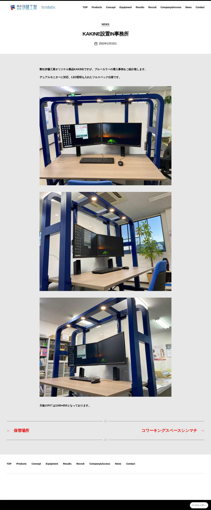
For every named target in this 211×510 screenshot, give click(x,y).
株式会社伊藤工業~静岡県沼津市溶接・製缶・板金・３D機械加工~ (44, 505)
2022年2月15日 (108, 43)
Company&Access (171, 7)
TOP (85, 7)
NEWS (105, 24)
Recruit (152, 7)
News (188, 7)
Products (97, 7)
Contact (200, 7)
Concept (110, 7)
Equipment (126, 7)
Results (140, 7)
